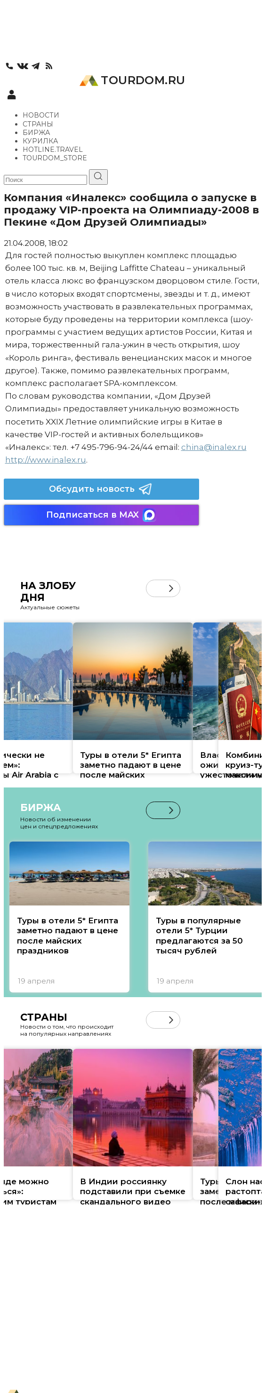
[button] (171, 588)
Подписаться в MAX (101, 515)
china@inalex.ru (214, 447)
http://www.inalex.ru (45, 459)
